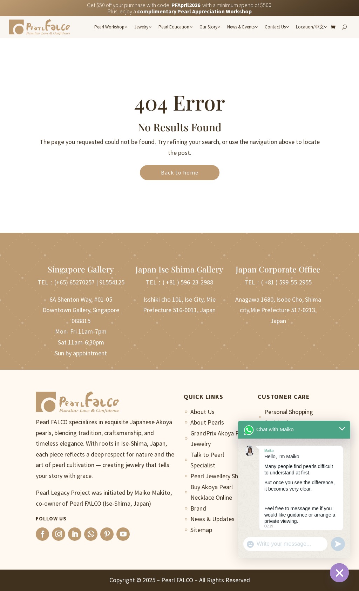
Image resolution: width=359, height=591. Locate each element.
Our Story (208, 27)
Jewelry (141, 27)
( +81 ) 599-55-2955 (286, 282)
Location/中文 (310, 27)
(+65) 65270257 (74, 282)
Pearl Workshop (109, 27)
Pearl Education (173, 27)
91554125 (111, 282)
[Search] (344, 27)
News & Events (241, 27)
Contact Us (275, 27)
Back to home (179, 172)
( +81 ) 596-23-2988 (188, 282)
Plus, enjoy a (180, 11)
